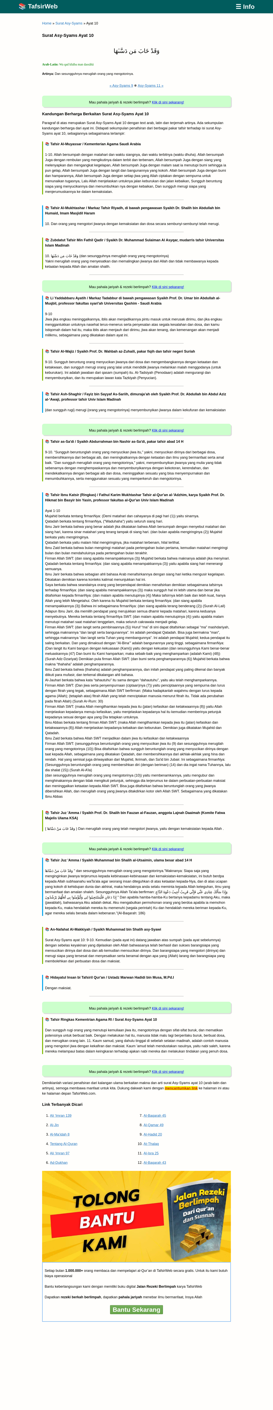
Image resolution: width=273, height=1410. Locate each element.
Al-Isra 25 (151, 1153)
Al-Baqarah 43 (155, 1163)
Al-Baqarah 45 (155, 1116)
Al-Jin (54, 1125)
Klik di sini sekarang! (168, 102)
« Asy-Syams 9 (121, 86)
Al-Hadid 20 (153, 1134)
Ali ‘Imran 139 (60, 1116)
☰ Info (245, 6)
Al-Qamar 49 (154, 1125)
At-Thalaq (151, 1144)
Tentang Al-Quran (63, 1144)
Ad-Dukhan (59, 1163)
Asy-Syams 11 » (151, 86)
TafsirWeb (43, 6)
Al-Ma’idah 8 (60, 1134)
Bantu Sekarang (136, 1309)
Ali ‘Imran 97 (60, 1153)
